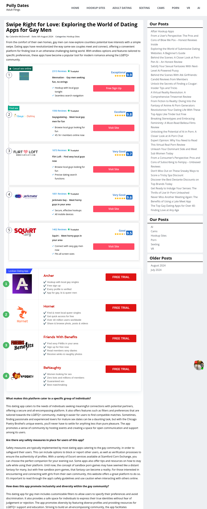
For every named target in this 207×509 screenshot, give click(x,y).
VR (188, 8)
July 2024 (156, 270)
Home (75, 8)
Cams (160, 8)
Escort (72, 434)
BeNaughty (52, 345)
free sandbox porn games (53, 447)
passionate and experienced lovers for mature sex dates (49, 396)
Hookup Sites (96, 8)
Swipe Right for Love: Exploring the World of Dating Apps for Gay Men (71, 27)
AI (198, 8)
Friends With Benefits (60, 314)
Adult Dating (122, 8)
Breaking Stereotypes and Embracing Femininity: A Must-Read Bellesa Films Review (173, 123)
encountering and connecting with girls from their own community (46, 451)
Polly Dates (17, 5)
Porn (175, 8)
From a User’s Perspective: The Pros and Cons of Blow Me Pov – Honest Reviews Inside (174, 40)
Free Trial (121, 254)
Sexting (144, 8)
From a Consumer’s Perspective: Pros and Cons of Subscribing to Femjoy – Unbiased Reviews (175, 162)
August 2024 (158, 265)
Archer (49, 253)
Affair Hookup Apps (162, 31)
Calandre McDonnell (19, 36)
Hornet (49, 284)
